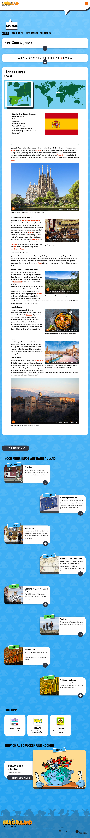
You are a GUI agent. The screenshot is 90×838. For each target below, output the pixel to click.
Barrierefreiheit (47, 829)
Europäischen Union (17, 249)
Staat (39, 263)
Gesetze (30, 232)
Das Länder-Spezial (19, 43)
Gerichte (29, 315)
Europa (13, 150)
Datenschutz (34, 829)
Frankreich (60, 155)
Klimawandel (17, 282)
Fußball (39, 294)
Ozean (13, 160)
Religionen (45, 33)
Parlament (35, 239)
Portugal (38, 150)
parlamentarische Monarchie (30, 220)
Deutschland (39, 361)
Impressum (23, 829)
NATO (14, 247)
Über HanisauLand (11, 829)
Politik (5, 33)
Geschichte (17, 33)
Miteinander (31, 33)
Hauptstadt (14, 244)
